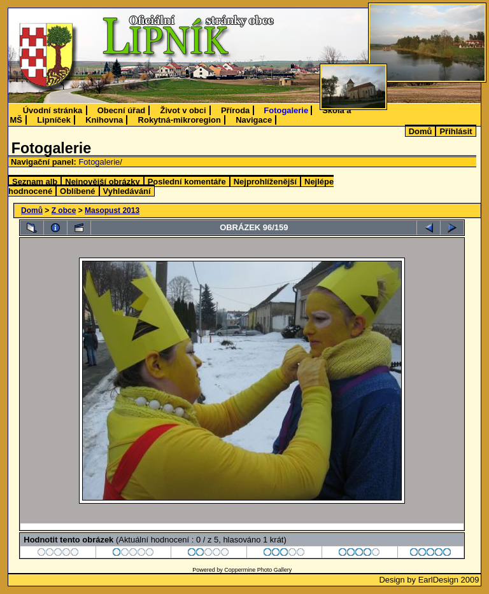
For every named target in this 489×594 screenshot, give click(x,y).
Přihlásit (455, 131)
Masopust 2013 (112, 210)
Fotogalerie (286, 110)
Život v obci (183, 110)
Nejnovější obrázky (102, 181)
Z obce (64, 210)
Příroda (235, 110)
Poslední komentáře (187, 181)
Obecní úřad (121, 110)
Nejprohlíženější (265, 181)
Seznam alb (34, 181)
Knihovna (104, 120)
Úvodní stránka (53, 110)
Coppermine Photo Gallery (258, 570)
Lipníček (54, 120)
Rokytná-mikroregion (179, 120)
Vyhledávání (127, 191)
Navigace (254, 120)
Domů (420, 131)
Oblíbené (77, 191)
